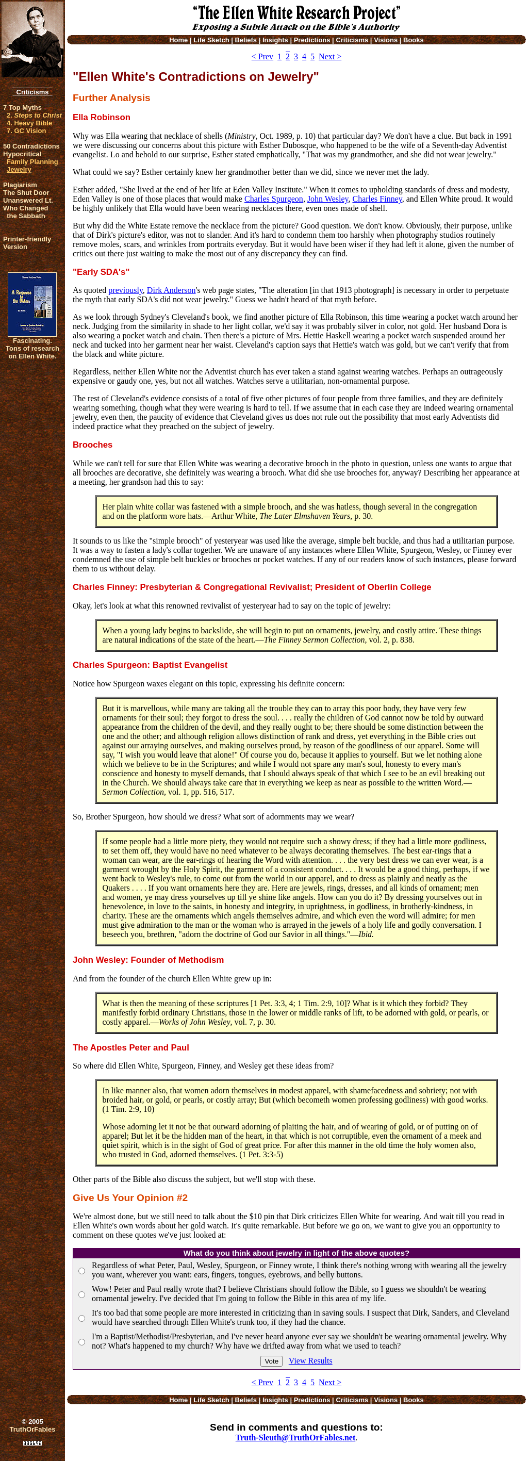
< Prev (262, 56)
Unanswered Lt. (28, 200)
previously (125, 290)
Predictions (312, 40)
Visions (386, 40)
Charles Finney (377, 198)
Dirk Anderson (171, 290)
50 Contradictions (31, 146)
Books (413, 40)
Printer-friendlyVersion (27, 243)
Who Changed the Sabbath (25, 212)
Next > (330, 56)
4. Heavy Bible (29, 123)
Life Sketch (211, 40)
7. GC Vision (26, 131)
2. (34, 115)
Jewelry (19, 169)
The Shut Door (26, 192)
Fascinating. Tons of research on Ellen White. (32, 348)
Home (178, 40)
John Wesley (328, 198)
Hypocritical (22, 154)
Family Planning (32, 162)
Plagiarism (20, 185)
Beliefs (246, 40)
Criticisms (32, 92)
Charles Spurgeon (273, 198)
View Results (311, 1360)
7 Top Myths (22, 107)
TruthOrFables (33, 1429)
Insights (275, 40)
